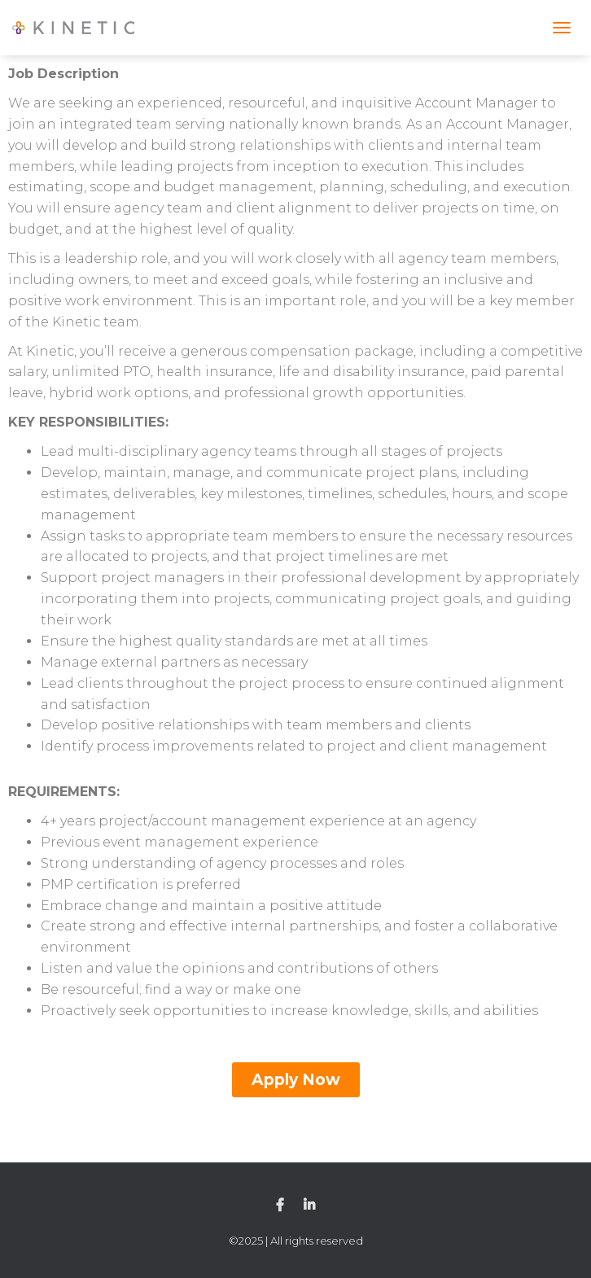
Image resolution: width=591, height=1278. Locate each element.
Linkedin (309, 1205)
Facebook (280, 1205)
